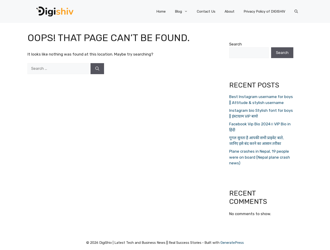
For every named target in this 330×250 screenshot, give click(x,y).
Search (235, 44)
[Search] (97, 68)
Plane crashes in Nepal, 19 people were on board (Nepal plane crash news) (259, 157)
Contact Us (206, 11)
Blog (183, 11)
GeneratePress (232, 243)
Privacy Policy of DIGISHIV (264, 11)
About (229, 11)
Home (161, 11)
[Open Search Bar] (296, 11)
